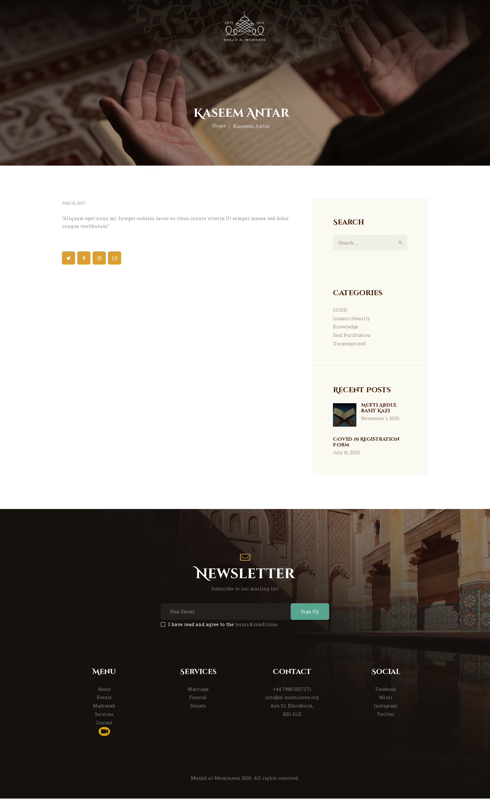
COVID (340, 311)
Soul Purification (353, 336)
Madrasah (104, 709)
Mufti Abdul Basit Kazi (381, 409)
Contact (104, 726)
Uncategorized (350, 344)
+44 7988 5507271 (292, 692)
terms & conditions (257, 628)
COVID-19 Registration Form (369, 443)
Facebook (386, 692)
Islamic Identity (352, 319)
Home (219, 126)
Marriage (198, 692)
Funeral (198, 700)
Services (104, 717)
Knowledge (346, 327)
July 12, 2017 (74, 203)
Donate (198, 709)
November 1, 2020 (380, 421)
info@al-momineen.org (291, 700)
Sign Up (306, 614)
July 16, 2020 (346, 455)
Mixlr (386, 700)
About (104, 692)
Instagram (386, 709)
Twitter (386, 717)
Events (104, 700)
